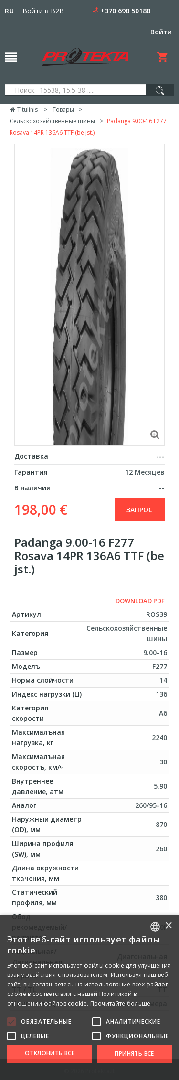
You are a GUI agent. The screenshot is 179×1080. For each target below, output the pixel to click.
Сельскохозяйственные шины (52, 121)
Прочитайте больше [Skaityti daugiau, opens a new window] (120, 1003)
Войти (161, 31)
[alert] (89, 997)
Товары (63, 110)
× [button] (168, 926)
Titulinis (24, 110)
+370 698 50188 (125, 10)
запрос (139, 509)
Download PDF (140, 600)
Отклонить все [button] (49, 1053)
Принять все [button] (134, 1053)
